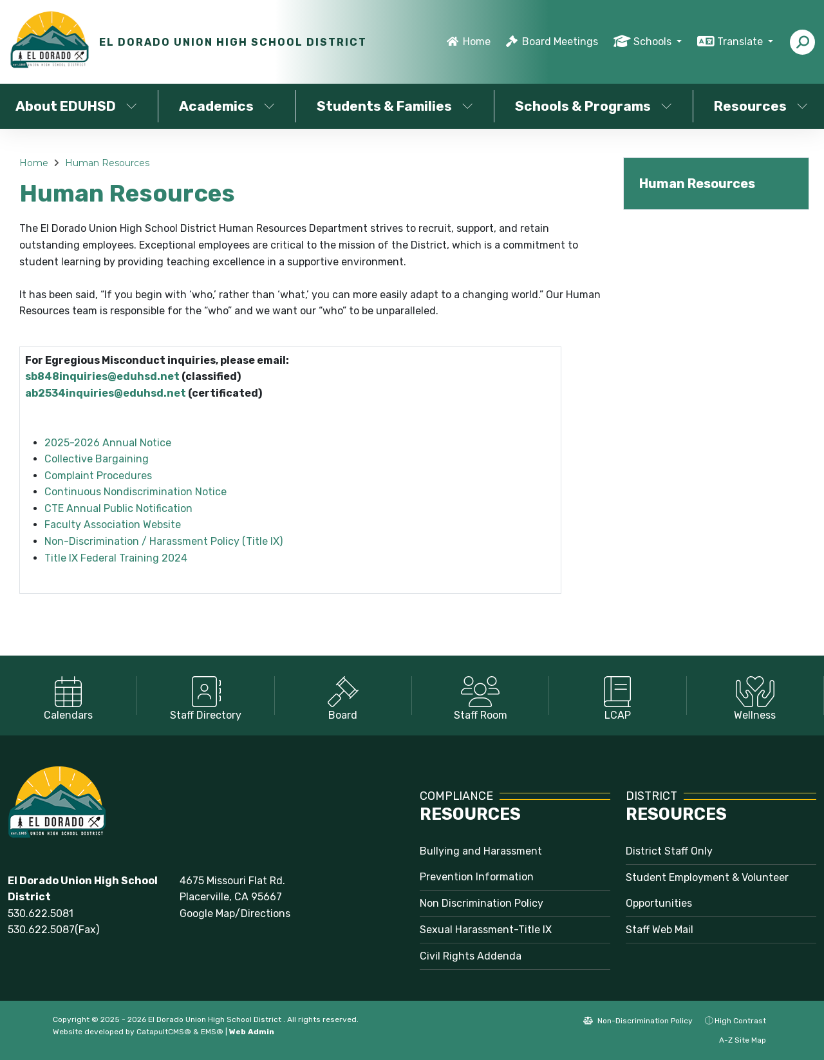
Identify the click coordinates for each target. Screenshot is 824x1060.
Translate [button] (741, 41)
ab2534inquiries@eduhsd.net (105, 393)
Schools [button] (653, 41)
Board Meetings (560, 41)
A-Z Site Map (736, 1040)
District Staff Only (669, 851)
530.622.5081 (40, 913)
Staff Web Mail (659, 929)
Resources (761, 106)
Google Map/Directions (235, 913)
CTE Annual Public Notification (118, 508)
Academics (227, 106)
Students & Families (395, 106)
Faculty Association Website (112, 524)
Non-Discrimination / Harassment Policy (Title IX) (163, 541)
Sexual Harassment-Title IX (486, 929)
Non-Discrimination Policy (638, 1020)
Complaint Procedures (98, 475)
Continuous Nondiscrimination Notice (135, 492)
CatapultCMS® (163, 1031)
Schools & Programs (593, 106)
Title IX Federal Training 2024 (115, 558)
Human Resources (107, 163)
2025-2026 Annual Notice (107, 443)
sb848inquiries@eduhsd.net (102, 376)
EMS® (212, 1031)
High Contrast (740, 1020)
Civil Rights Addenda (470, 956)
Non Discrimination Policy (481, 903)
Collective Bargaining (96, 459)
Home (477, 41)
